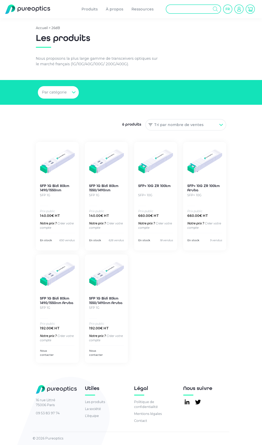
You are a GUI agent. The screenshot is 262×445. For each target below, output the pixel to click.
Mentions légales (148, 414)
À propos (114, 9)
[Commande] (185, 125)
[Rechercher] (215, 9)
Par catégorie (54, 92)
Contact (140, 421)
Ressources (142, 9)
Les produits (95, 402)
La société (93, 409)
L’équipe (92, 416)
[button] (228, 9)
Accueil (42, 28)
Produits (89, 9)
